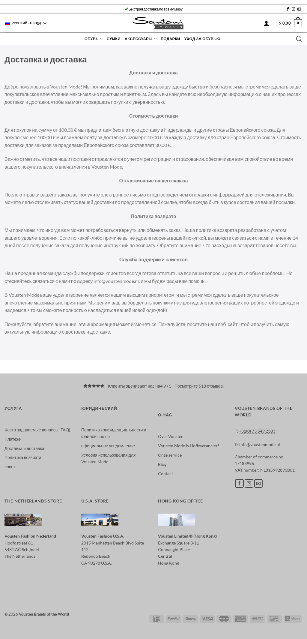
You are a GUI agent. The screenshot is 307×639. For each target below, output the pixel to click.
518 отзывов (211, 385)
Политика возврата (22, 457)
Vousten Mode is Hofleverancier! (188, 445)
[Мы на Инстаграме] (293, 9)
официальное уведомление (108, 445)
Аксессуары (140, 39)
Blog (162, 464)
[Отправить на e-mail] (299, 9)
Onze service (170, 455)
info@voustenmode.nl (116, 281)
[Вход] (267, 23)
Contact (165, 473)
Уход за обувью (202, 38)
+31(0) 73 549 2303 (257, 431)
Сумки (114, 38)
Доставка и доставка (24, 448)
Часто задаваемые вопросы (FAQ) (37, 429)
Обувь (94, 39)
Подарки (170, 38)
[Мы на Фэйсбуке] (288, 9)
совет (9, 466)
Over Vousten (170, 436)
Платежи (13, 439)
